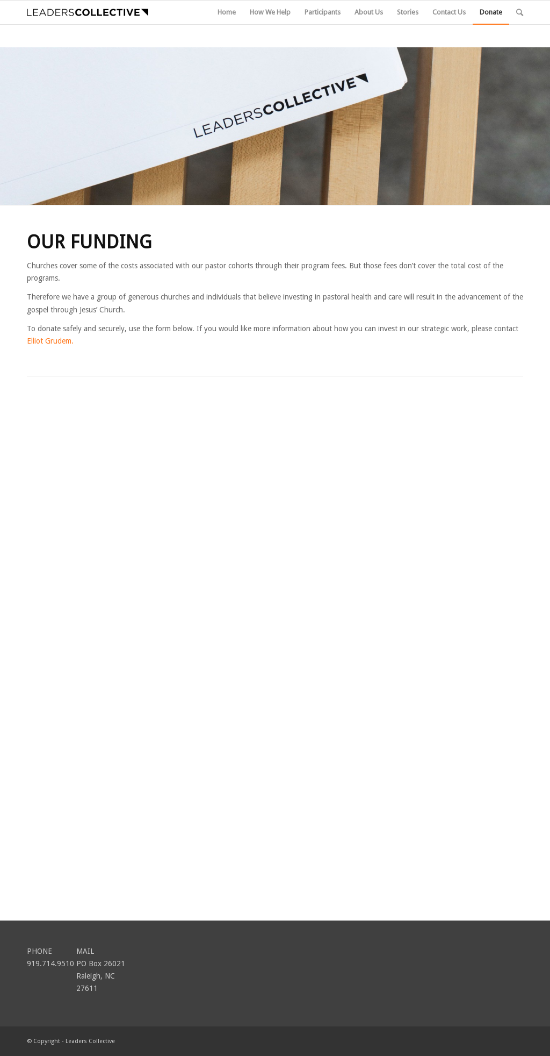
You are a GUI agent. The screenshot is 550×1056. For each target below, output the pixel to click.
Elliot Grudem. (50, 341)
